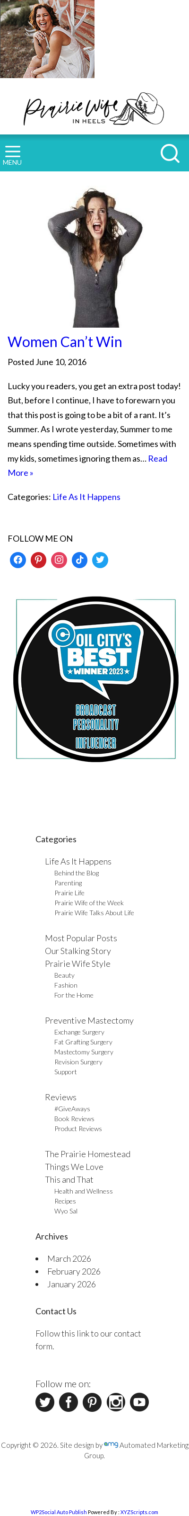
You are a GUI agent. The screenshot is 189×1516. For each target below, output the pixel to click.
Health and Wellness (83, 1191)
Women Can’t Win (65, 341)
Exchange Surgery (79, 1032)
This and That (69, 1179)
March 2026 (69, 1258)
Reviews (61, 1097)
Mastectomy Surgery (83, 1052)
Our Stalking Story (78, 950)
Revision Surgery (78, 1062)
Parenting (68, 883)
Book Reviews (74, 1119)
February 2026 (74, 1271)
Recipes (65, 1201)
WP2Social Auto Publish (59, 1512)
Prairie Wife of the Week (89, 903)
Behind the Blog (76, 873)
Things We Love (74, 1166)
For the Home (74, 995)
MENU (12, 156)
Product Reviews (78, 1128)
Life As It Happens (86, 496)
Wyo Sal (65, 1211)
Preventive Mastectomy (89, 1020)
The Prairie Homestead (87, 1154)
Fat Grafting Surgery (83, 1042)
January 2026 (71, 1284)
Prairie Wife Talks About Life (94, 913)
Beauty (64, 975)
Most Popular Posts (81, 938)
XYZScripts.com (139, 1512)
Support (65, 1072)
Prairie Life (69, 893)
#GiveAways (72, 1109)
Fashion (65, 985)
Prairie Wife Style (78, 963)
